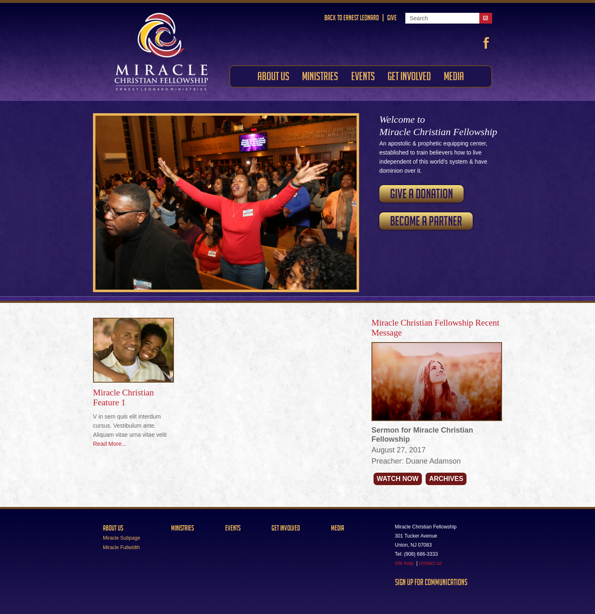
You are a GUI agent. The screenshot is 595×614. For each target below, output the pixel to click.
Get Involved (285, 528)
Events (232, 528)
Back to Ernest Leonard (351, 18)
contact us (430, 563)
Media (337, 528)
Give (392, 18)
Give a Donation (421, 193)
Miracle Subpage (121, 538)
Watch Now (398, 478)
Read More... (109, 443)
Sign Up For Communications (431, 582)
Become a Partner (426, 221)
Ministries (182, 528)
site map (404, 563)
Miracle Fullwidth (121, 547)
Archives (446, 478)
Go (485, 18)
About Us (113, 528)
